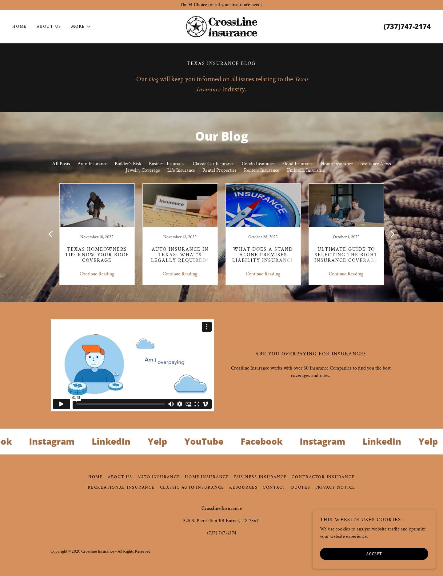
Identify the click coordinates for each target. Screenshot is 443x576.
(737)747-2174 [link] (407, 26)
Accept (374, 554)
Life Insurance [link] (181, 170)
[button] (81, 26)
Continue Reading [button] (97, 274)
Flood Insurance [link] (297, 164)
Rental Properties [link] (219, 170)
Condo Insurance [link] (258, 164)
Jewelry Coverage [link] (143, 170)
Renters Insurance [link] (261, 170)
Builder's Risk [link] (128, 164)
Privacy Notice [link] (335, 487)
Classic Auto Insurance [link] (192, 487)
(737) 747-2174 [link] (221, 533)
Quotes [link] (300, 487)
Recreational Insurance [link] (121, 487)
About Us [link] (49, 26)
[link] (221, 26)
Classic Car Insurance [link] (213, 164)
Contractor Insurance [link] (323, 477)
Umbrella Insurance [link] (305, 170)
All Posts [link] (61, 164)
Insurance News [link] (375, 164)
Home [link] (19, 26)
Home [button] (95, 477)
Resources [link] (243, 487)
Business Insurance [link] (167, 164)
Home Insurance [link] (337, 164)
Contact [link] (274, 487)
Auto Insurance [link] (92, 164)
